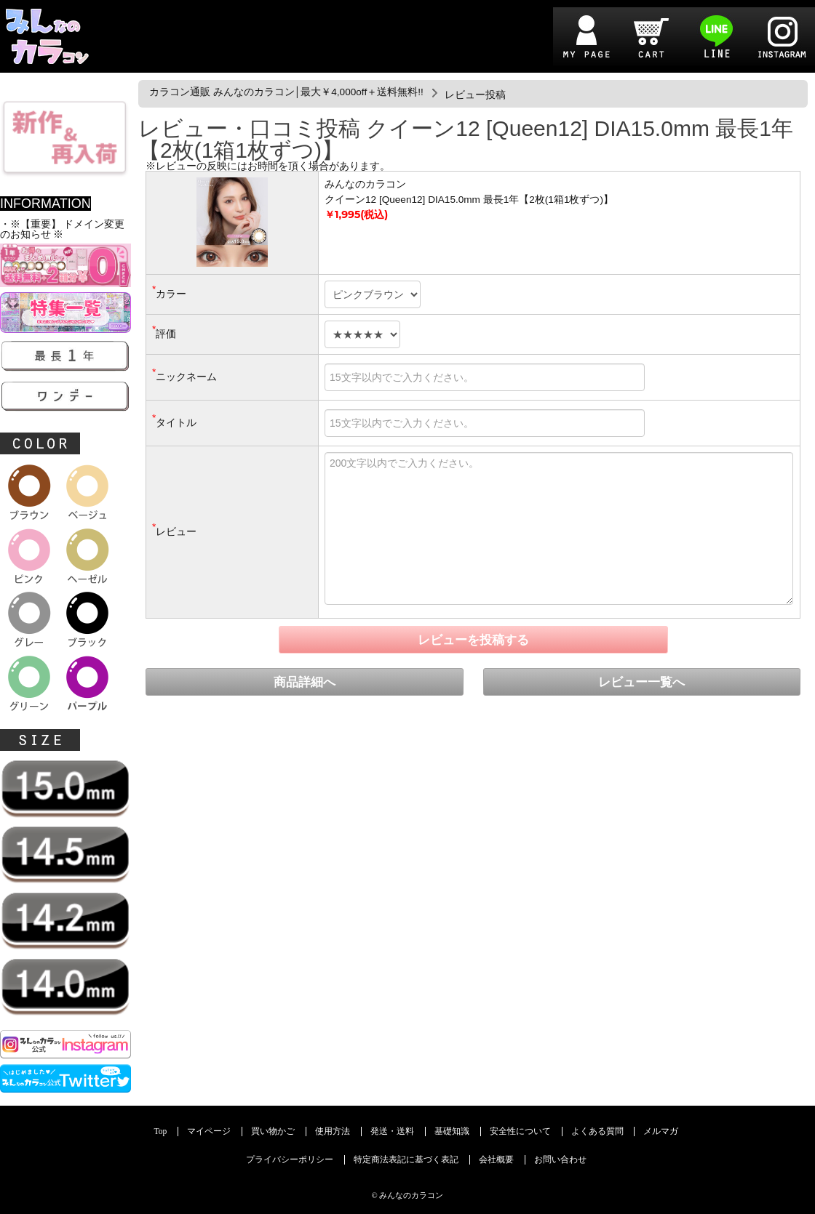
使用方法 (332, 1131)
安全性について (520, 1131)
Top (160, 1131)
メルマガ (660, 1131)
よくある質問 (597, 1131)
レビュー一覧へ (641, 682)
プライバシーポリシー (289, 1160)
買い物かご (273, 1131)
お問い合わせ (560, 1160)
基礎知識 (451, 1131)
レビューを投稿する (473, 640)
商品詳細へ (304, 682)
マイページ (209, 1131)
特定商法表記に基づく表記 (406, 1160)
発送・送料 (392, 1131)
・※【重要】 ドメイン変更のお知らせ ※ (62, 229)
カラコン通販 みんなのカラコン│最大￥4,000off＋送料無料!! (286, 92)
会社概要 (496, 1160)
